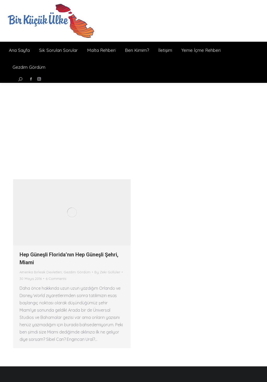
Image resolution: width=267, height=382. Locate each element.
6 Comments (56, 278)
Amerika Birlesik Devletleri (41, 272)
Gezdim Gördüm (77, 272)
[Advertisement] (133, 121)
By (107, 272)
